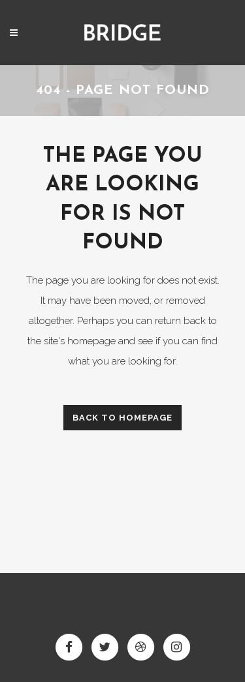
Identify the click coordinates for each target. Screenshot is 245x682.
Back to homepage (122, 418)
